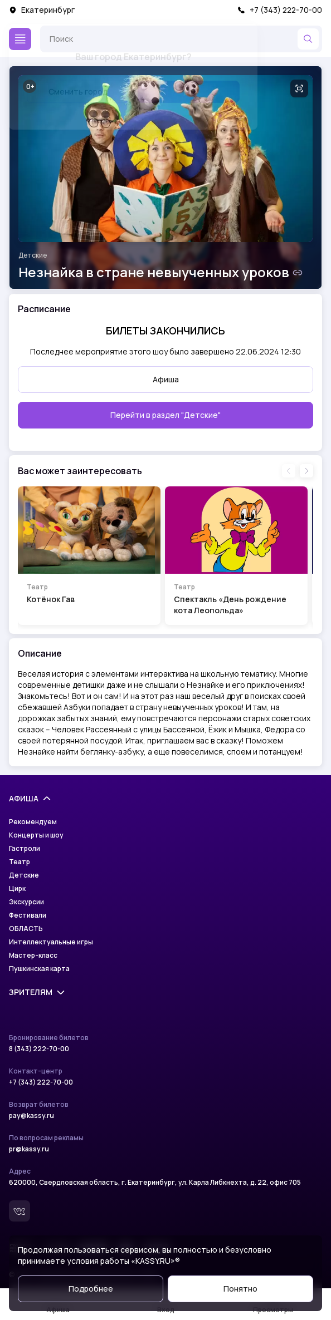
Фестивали (27, 915)
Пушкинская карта (39, 968)
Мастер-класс (33, 955)
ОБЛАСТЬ (26, 928)
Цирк (17, 888)
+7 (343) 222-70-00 (279, 9)
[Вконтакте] (19, 1211)
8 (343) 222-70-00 (39, 1049)
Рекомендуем (33, 821)
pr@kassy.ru (29, 1149)
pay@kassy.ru (31, 1115)
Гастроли (24, 848)
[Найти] (308, 39)
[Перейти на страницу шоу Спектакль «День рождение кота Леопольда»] (236, 555)
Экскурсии (26, 902)
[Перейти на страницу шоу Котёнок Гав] (89, 555)
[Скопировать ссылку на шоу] (298, 273)
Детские (32, 255)
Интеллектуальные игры (51, 942)
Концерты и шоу (36, 835)
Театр (19, 862)
